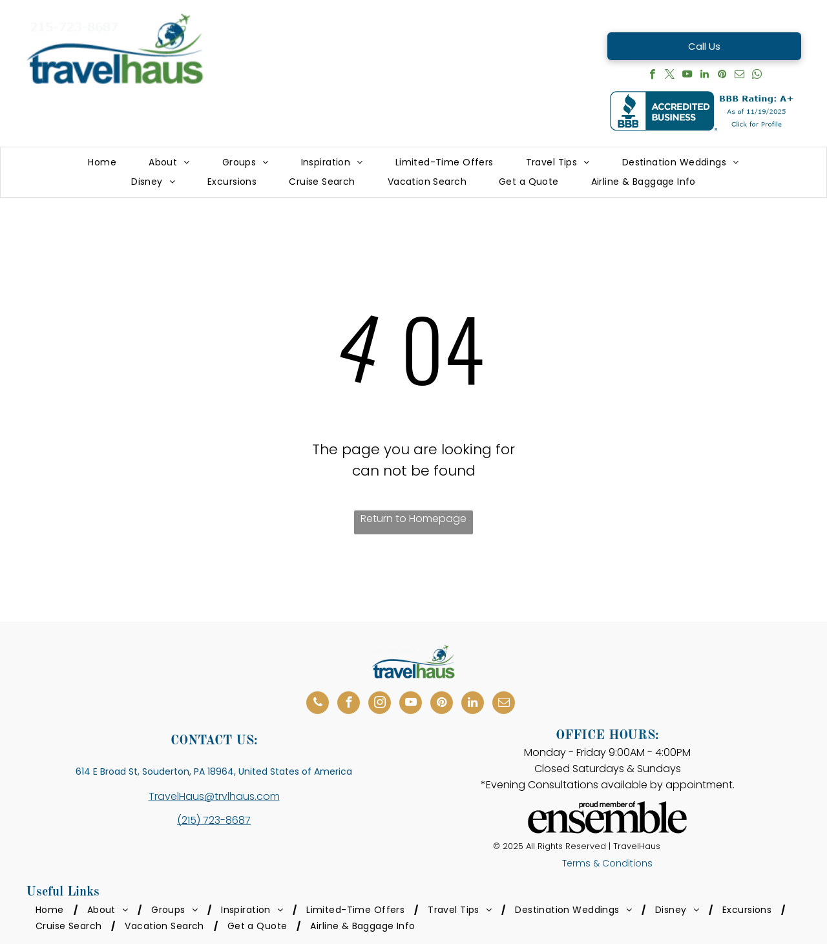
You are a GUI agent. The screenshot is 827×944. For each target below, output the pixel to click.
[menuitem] (102, 162)
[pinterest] (722, 76)
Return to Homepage (413, 518)
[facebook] (652, 76)
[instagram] (379, 704)
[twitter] (669, 76)
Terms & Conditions (607, 863)
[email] (739, 76)
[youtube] (687, 76)
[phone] (317, 704)
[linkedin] (704, 76)
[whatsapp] (756, 76)
